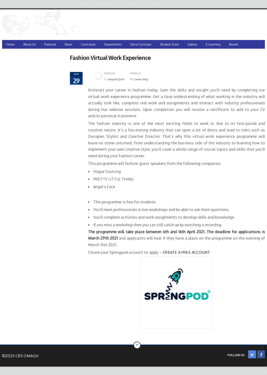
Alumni (233, 44)
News (68, 44)
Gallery (192, 44)
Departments (113, 44)
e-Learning (213, 44)
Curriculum (88, 44)
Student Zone (169, 44)
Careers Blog (141, 79)
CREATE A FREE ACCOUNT (186, 252)
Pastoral (50, 44)
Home (10, 44)
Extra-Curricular (141, 44)
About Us (29, 44)
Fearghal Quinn (116, 79)
